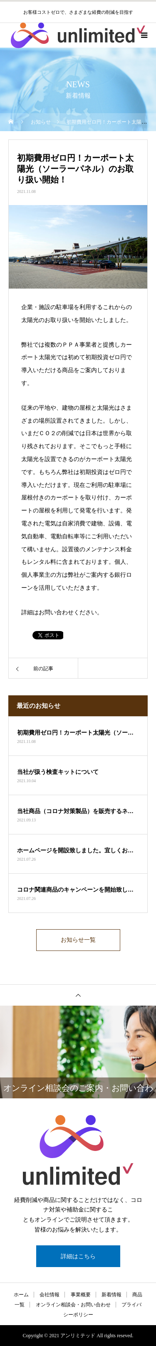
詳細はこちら (78, 1256)
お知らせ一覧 (78, 940)
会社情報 (49, 1295)
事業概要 (81, 1295)
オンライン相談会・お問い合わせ (73, 1305)
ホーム (21, 1295)
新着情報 (111, 1295)
